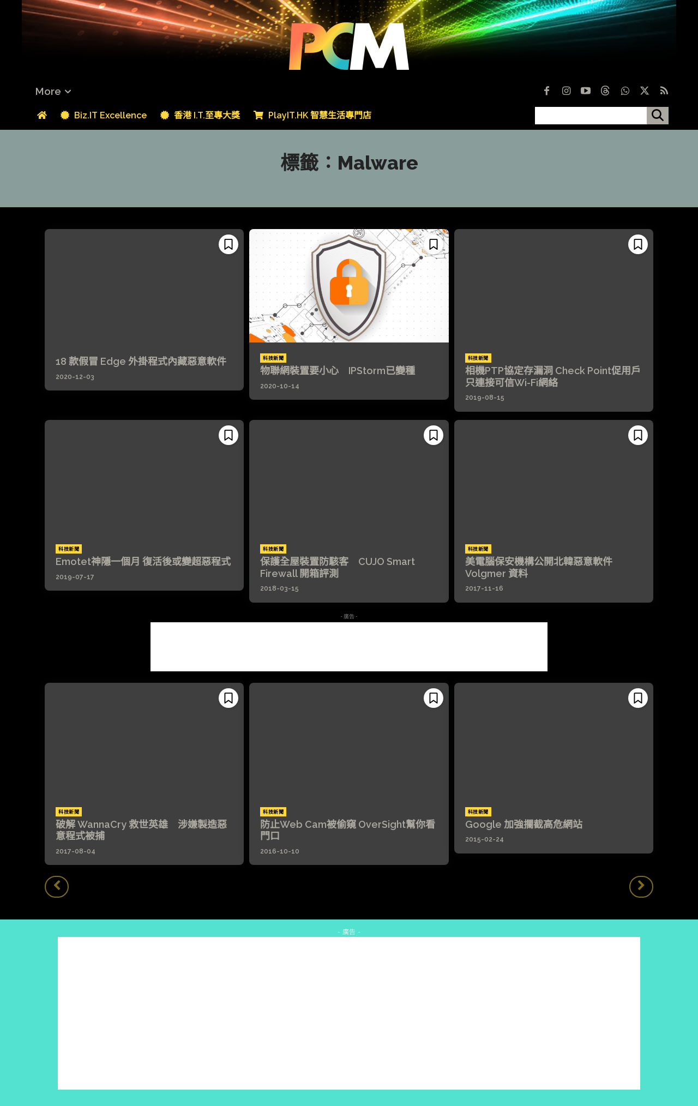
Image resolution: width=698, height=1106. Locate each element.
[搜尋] (658, 115)
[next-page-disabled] (641, 887)
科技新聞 (273, 358)
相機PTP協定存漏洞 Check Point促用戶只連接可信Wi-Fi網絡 (553, 376)
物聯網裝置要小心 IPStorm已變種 (337, 370)
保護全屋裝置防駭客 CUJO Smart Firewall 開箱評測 (337, 567)
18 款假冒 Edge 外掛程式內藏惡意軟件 (141, 361)
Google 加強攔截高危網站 (523, 824)
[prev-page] (57, 887)
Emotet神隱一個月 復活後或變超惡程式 (143, 561)
